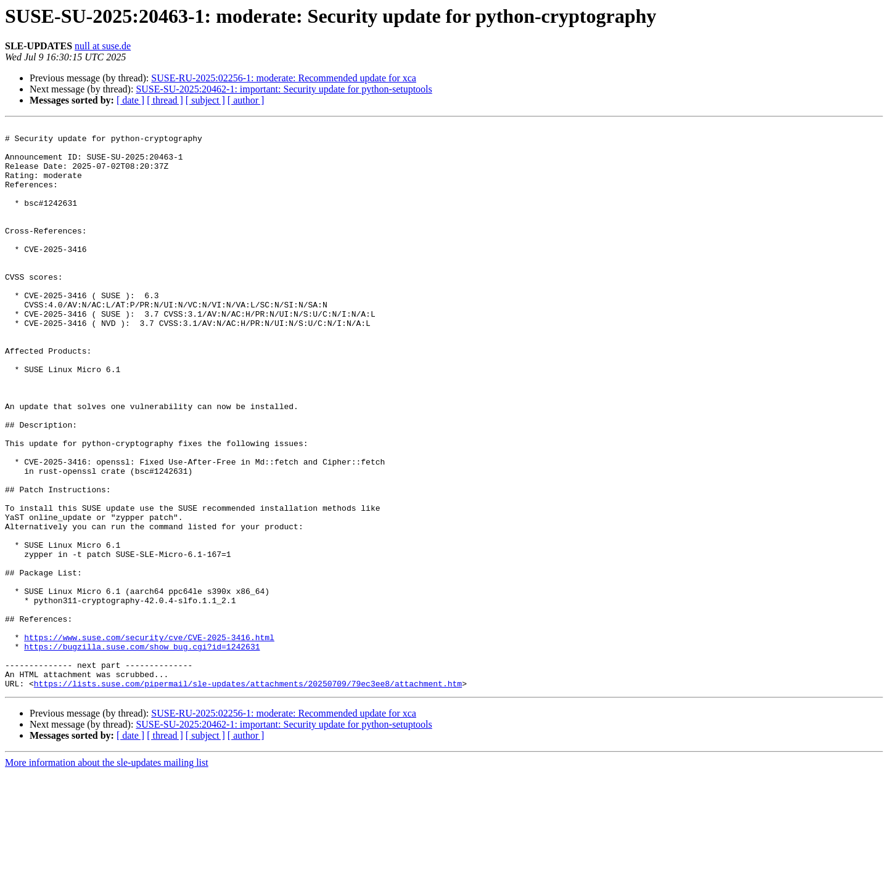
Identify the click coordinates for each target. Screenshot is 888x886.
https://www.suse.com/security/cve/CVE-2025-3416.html (149, 740)
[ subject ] (205, 100)
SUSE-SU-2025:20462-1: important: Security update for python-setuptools (284, 89)
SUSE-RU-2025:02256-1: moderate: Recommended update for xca (283, 78)
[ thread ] (165, 100)
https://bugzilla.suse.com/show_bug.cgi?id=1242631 (142, 751)
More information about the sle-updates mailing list (106, 875)
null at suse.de (103, 46)
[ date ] (130, 100)
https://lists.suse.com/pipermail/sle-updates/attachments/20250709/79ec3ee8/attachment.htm (248, 796)
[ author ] (246, 100)
